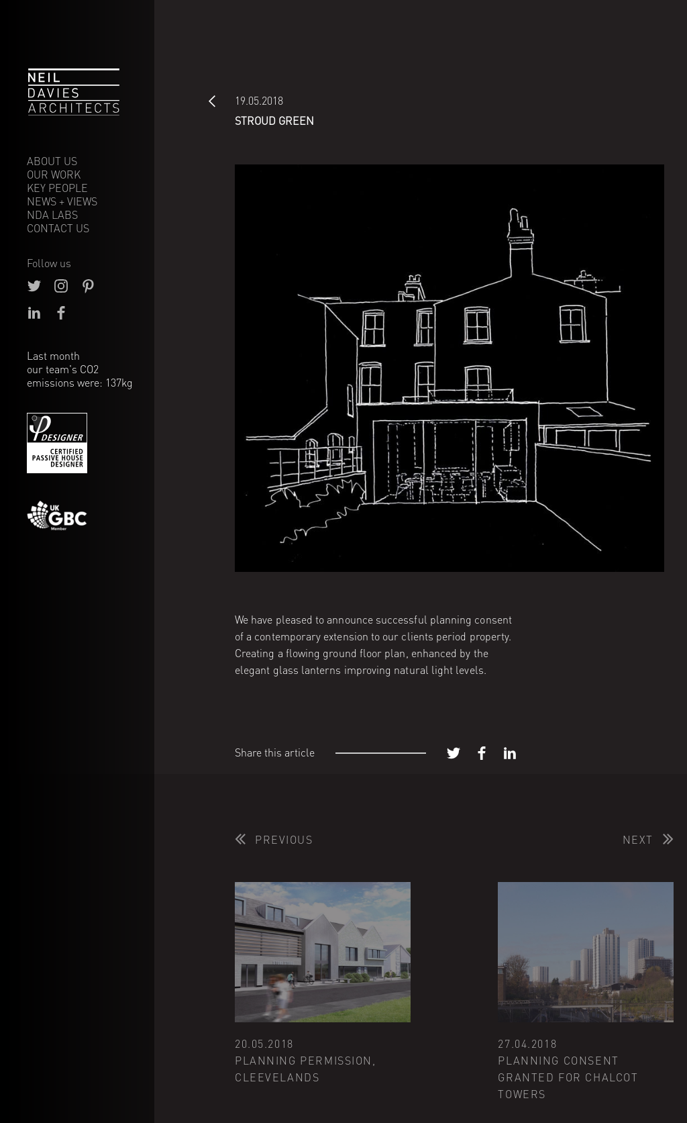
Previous (284, 839)
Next (638, 839)
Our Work (54, 174)
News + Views (62, 201)
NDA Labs (52, 215)
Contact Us (58, 228)
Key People (57, 188)
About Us (52, 161)
